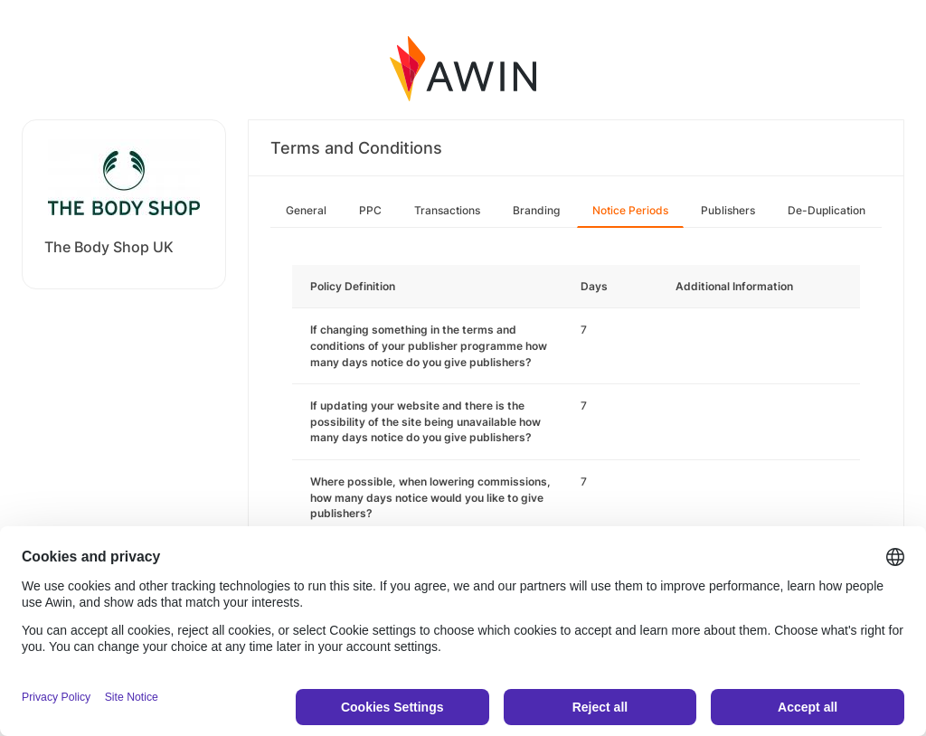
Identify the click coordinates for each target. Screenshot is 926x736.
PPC (370, 210)
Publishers (728, 210)
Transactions (447, 210)
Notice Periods (630, 210)
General (306, 210)
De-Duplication (826, 210)
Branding (536, 210)
